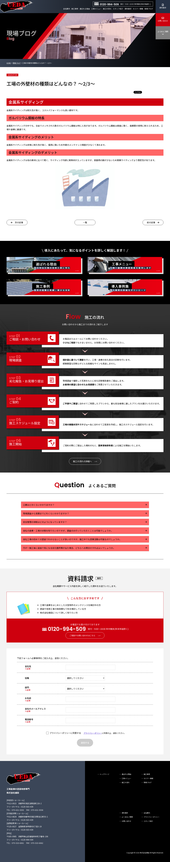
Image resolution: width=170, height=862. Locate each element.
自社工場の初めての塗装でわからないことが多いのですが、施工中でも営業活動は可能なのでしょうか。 (72, 539)
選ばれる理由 (85, 8)
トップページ (104, 774)
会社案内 (66, 8)
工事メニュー (96, 8)
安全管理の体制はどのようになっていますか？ (45, 522)
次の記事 (17, 222)
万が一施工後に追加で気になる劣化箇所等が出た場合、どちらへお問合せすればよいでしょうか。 (69, 547)
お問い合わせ (163, 19)
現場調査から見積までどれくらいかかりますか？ (46, 513)
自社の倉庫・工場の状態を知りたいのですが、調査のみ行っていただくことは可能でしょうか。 (68, 530)
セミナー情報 (138, 8)
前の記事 (153, 222)
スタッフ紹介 (118, 8)
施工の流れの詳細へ (82, 461)
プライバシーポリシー (93, 733)
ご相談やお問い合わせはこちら (82, 635)
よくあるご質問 (162, 32)
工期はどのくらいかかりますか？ (38, 504)
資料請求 (128, 8)
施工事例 (74, 8)
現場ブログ (148, 8)
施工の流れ (107, 8)
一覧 (85, 222)
